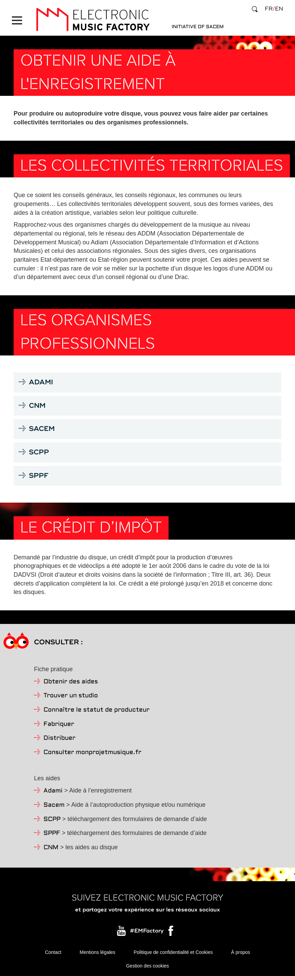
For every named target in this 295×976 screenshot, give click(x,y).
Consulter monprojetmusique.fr (92, 752)
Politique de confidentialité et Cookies (173, 952)
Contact (53, 952)
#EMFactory (146, 930)
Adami (53, 791)
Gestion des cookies (147, 966)
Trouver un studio (71, 696)
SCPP (52, 819)
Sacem (54, 805)
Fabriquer (59, 724)
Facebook (171, 932)
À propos (240, 952)
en (279, 8)
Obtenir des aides (71, 682)
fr (269, 8)
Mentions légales (97, 952)
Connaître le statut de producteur (97, 710)
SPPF (52, 833)
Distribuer (59, 738)
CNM (51, 848)
